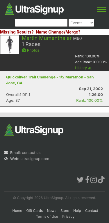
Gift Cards (34, 210)
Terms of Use (47, 216)
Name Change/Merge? (58, 31)
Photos (30, 50)
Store (64, 210)
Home (17, 210)
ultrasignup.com (34, 158)
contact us (31, 152)
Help (77, 210)
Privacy (68, 216)
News (51, 210)
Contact (91, 210)
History (83, 68)
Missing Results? (17, 31)
